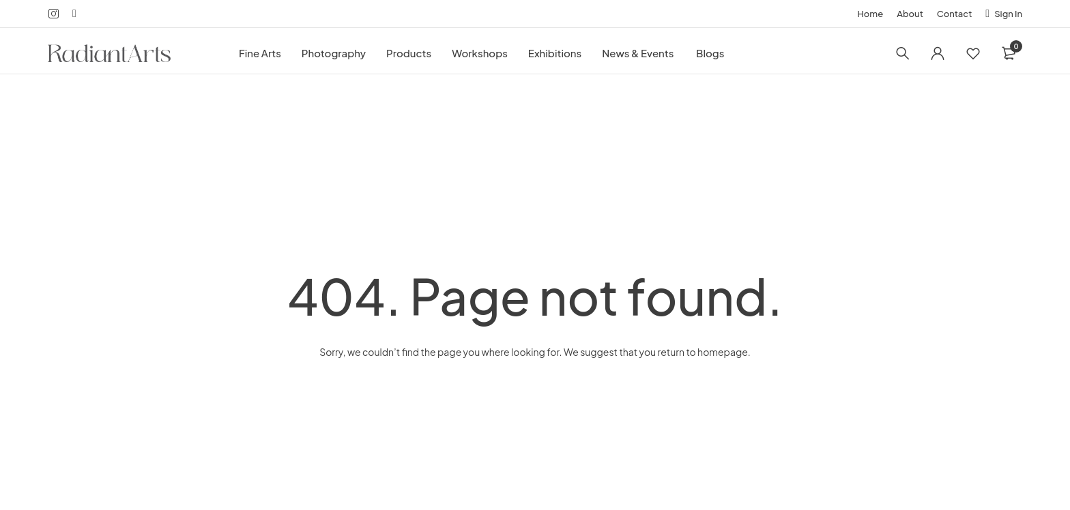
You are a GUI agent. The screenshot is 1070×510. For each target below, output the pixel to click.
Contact (954, 13)
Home (870, 13)
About (910, 13)
